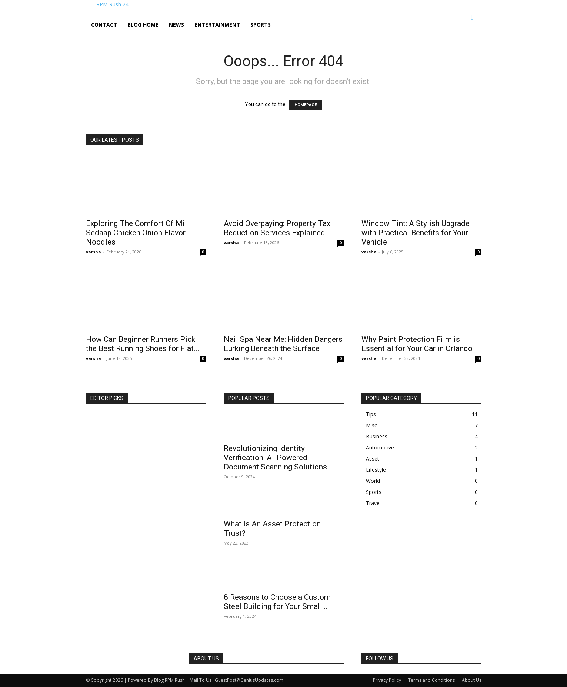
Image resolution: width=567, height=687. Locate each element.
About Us (471, 680)
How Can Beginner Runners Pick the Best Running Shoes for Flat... (142, 344)
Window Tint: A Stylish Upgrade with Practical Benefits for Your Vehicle (415, 232)
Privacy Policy (387, 680)
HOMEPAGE (305, 104)
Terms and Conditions (431, 680)
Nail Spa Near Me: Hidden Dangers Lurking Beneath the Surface (283, 344)
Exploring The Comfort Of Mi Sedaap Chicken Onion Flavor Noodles (136, 232)
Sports (260, 24)
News (176, 24)
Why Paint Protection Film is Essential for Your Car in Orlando (417, 344)
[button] (472, 17)
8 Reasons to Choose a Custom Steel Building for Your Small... (277, 602)
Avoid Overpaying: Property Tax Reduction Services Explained (277, 228)
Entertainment (217, 24)
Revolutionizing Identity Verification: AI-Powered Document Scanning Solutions (275, 457)
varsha (93, 252)
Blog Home (143, 24)
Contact (104, 24)
